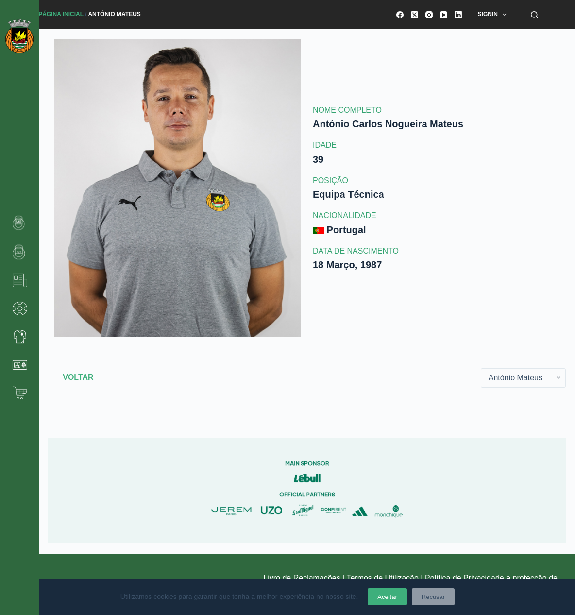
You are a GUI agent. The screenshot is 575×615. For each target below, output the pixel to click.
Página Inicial (61, 14)
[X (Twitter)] (414, 14)
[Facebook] (400, 14)
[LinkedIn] (458, 14)
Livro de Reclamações (302, 578)
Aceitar (387, 596)
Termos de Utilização (382, 578)
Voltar (78, 377)
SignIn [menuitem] (494, 14)
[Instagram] (429, 14)
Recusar (433, 596)
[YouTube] (443, 14)
